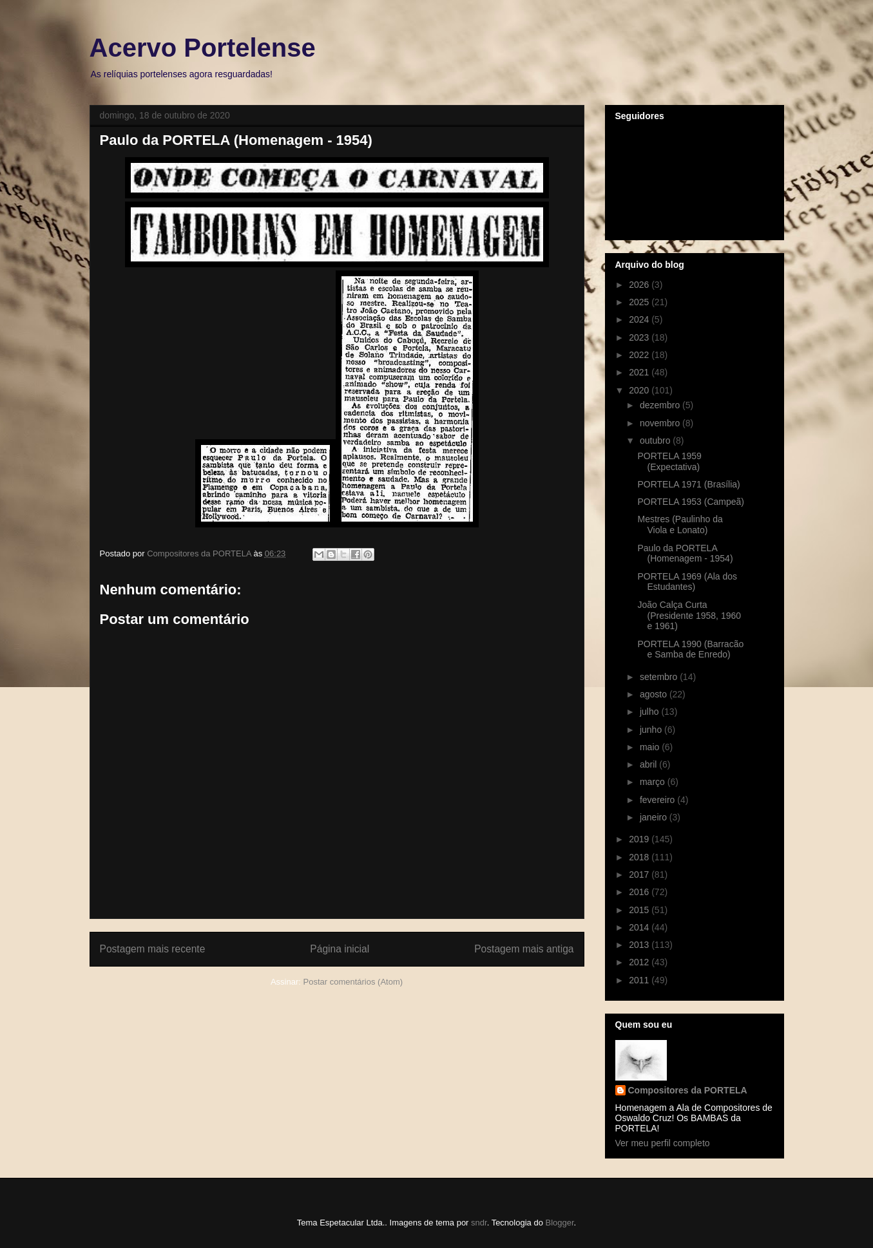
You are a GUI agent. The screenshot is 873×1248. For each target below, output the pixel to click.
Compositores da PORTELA (687, 1090)
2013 (640, 945)
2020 (640, 390)
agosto (654, 694)
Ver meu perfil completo (662, 1143)
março (653, 782)
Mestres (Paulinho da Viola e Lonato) (679, 524)
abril (649, 764)
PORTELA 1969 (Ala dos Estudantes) (687, 581)
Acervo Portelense (203, 47)
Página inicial (339, 948)
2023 (640, 337)
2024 (640, 319)
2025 (640, 302)
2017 (640, 874)
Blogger (559, 1222)
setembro (660, 677)
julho (650, 711)
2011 (640, 980)
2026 (640, 284)
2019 (640, 839)
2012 (640, 962)
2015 (640, 910)
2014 (640, 927)
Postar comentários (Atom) (353, 982)
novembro (661, 423)
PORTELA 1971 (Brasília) (688, 484)
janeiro (654, 817)
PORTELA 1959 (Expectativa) (669, 461)
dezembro (661, 405)
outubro (656, 440)
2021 (640, 372)
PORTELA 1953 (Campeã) (690, 501)
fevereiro (658, 800)
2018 (640, 857)
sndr (479, 1222)
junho (652, 729)
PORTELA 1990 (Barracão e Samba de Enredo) (690, 649)
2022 (640, 355)
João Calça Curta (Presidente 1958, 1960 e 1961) (689, 616)
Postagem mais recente (153, 948)
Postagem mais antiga (523, 948)
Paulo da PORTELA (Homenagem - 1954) (685, 553)
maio (651, 747)
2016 (640, 892)
